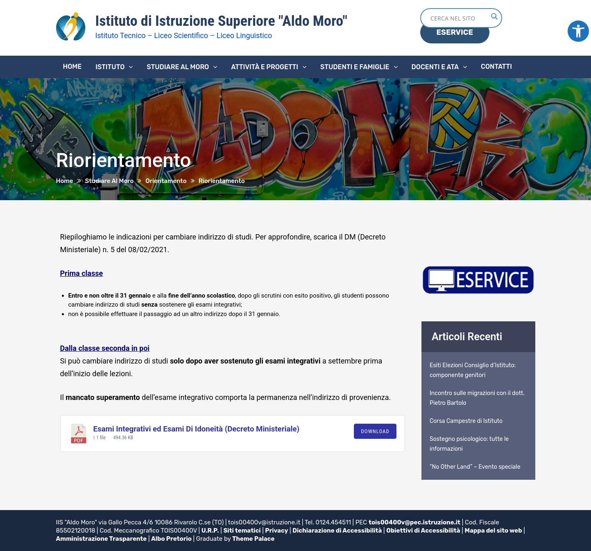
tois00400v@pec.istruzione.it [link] (415, 522)
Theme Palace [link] (254, 538)
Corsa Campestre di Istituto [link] (466, 421)
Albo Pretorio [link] (172, 538)
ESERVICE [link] (455, 32)
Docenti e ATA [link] (435, 67)
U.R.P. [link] (210, 530)
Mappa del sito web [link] (494, 530)
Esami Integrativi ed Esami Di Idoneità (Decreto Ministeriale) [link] (196, 429)
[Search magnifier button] (494, 16)
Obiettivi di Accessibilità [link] (424, 530)
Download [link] (375, 431)
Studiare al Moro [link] (178, 67)
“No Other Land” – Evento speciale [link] (475, 466)
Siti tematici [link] (242, 530)
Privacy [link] (276, 530)
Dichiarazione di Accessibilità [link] (338, 530)
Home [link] (72, 66)
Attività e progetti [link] (264, 67)
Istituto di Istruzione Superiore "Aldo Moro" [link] (221, 21)
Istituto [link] (110, 67)
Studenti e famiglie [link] (354, 67)
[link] (578, 31)
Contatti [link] (496, 66)
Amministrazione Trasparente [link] (101, 538)
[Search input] (459, 18)
